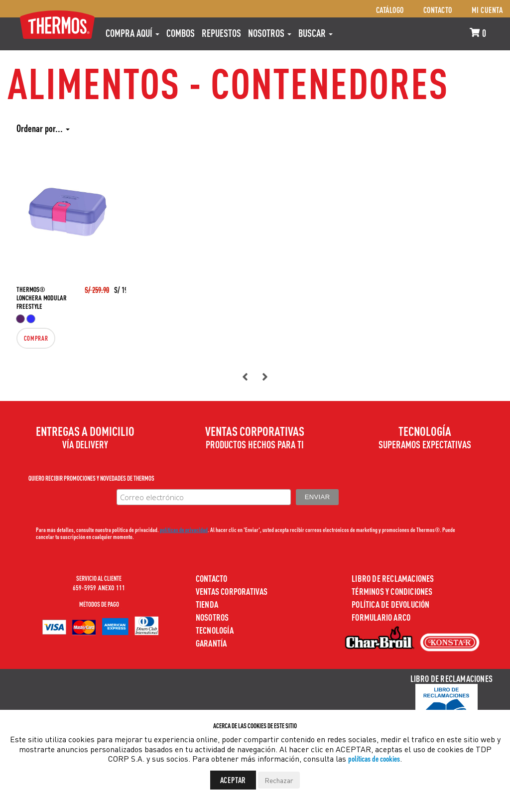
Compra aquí (132, 32)
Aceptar (233, 780)
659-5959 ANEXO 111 (99, 587)
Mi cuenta (487, 9)
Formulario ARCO (381, 617)
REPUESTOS (221, 32)
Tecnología (215, 630)
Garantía (211, 643)
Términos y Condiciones (392, 591)
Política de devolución (390, 604)
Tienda (207, 604)
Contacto (437, 9)
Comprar (32, 338)
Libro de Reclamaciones (393, 578)
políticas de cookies (374, 758)
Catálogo (390, 9)
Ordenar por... (43, 128)
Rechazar (278, 780)
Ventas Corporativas (232, 591)
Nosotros (269, 32)
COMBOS (180, 32)
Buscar (315, 32)
